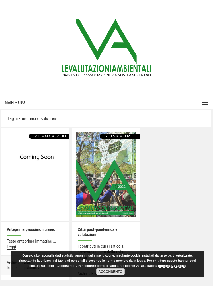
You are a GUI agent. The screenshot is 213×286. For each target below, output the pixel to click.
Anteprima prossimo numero (31, 229)
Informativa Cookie (172, 265)
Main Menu (15, 103)
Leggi (11, 246)
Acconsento (110, 272)
